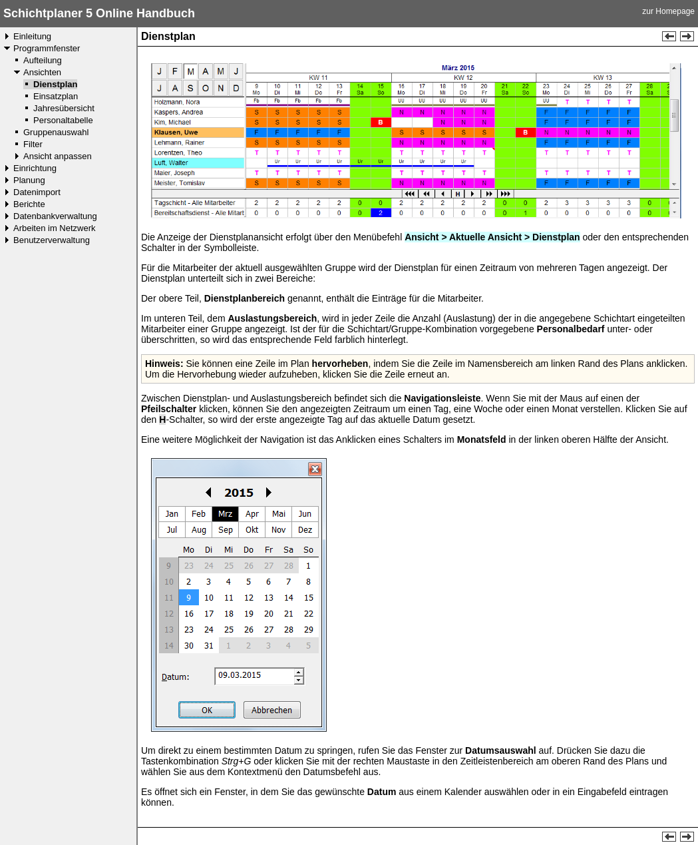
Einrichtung (35, 168)
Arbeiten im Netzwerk (54, 228)
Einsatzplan (55, 96)
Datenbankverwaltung (55, 216)
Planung (29, 180)
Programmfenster (46, 48)
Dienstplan (55, 84)
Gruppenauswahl (55, 132)
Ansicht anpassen (57, 156)
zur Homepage (668, 11)
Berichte (29, 204)
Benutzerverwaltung (51, 240)
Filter (33, 144)
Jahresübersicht (63, 108)
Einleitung (32, 36)
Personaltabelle (63, 120)
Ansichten (42, 72)
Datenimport (37, 192)
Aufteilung (42, 60)
